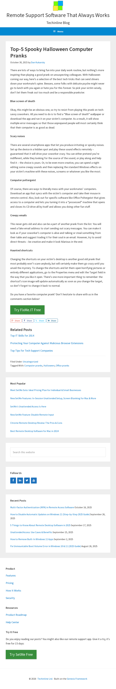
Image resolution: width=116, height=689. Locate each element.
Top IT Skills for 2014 (22, 335)
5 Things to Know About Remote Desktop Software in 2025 (40, 525)
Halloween (49, 365)
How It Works (13, 590)
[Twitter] (27, 480)
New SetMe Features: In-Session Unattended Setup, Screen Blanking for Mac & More (53, 398)
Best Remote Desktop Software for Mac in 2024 (34, 431)
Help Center (12, 622)
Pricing (10, 583)
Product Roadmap (16, 615)
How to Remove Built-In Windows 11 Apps (31, 539)
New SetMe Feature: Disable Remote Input (32, 414)
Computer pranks (33, 365)
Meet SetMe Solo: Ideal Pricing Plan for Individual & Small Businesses (45, 390)
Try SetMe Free (21, 654)
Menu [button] (60, 31)
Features (11, 575)
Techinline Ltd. (45, 678)
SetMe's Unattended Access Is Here (28, 406)
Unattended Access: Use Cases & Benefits (31, 532)
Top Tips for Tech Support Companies (31, 350)
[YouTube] (34, 480)
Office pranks (62, 365)
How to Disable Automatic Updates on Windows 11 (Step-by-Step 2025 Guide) (50, 514)
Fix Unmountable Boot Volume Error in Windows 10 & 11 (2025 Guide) (45, 546)
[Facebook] (13, 480)
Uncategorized (30, 361)
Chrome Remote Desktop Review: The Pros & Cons (36, 422)
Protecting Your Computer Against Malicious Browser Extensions (46, 343)
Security (10, 598)
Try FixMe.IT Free (27, 309)
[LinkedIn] (20, 480)
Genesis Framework (77, 678)
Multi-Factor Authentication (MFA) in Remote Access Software (42, 507)
